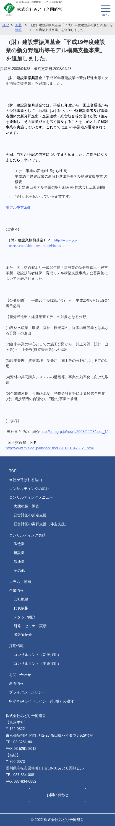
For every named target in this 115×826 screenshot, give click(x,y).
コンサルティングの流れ (29, 489)
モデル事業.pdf (18, 207)
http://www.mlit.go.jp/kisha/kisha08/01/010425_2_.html (50, 448)
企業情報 (16, 590)
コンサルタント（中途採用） (37, 663)
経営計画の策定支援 (30, 515)
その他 (19, 570)
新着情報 (16, 683)
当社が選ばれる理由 (25, 480)
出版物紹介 (23, 635)
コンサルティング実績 (27, 535)
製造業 (19, 544)
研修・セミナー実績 (30, 626)
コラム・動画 (20, 582)
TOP (5, 25)
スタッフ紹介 (25, 617)
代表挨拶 (21, 608)
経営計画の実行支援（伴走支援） (41, 524)
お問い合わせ (20, 675)
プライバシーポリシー (27, 692)
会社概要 (21, 599)
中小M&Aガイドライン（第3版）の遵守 (41, 701)
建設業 (19, 553)
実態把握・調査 (26, 506)
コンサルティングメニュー (31, 497)
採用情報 (16, 646)
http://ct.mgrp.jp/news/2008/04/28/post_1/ (74, 432)
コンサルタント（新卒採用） (37, 655)
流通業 (19, 562)
